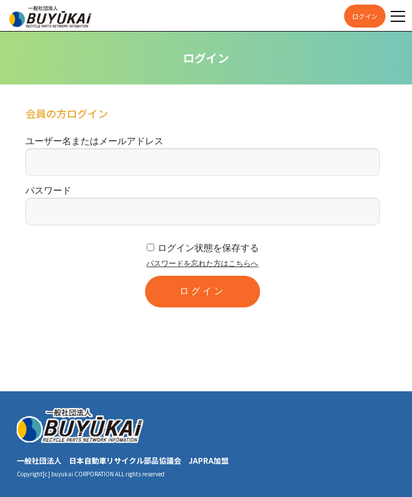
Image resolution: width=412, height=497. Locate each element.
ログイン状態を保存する (208, 248)
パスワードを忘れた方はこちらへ (202, 263)
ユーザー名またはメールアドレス (94, 141)
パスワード (48, 190)
